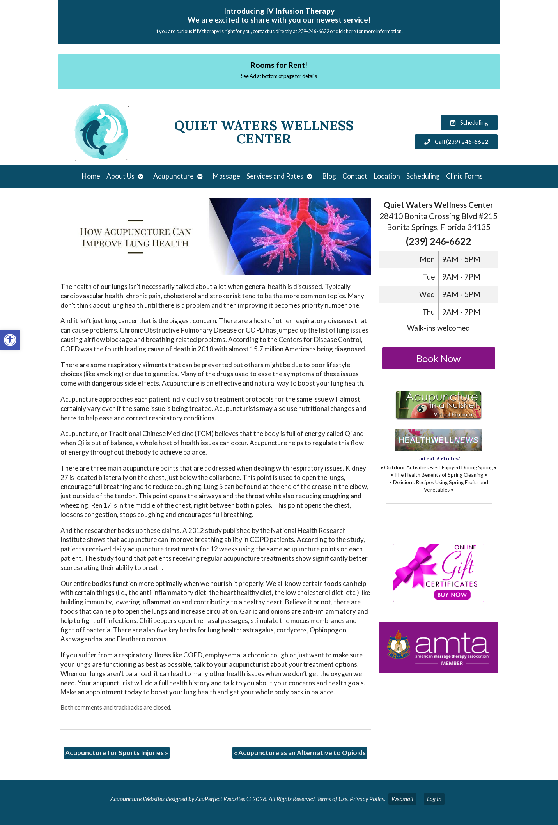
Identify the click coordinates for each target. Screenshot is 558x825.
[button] (10, 340)
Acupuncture (173, 176)
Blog (329, 176)
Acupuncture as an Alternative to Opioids (300, 753)
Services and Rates (274, 176)
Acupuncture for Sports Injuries (116, 753)
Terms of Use (332, 798)
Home (90, 176)
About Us (120, 176)
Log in (434, 798)
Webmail (402, 798)
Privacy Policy (367, 798)
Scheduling (423, 176)
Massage (226, 176)
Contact (354, 176)
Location (387, 176)
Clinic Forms (464, 176)
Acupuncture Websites (137, 798)
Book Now (438, 358)
